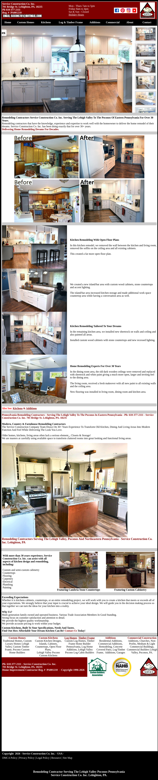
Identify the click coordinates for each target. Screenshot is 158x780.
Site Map (67, 757)
